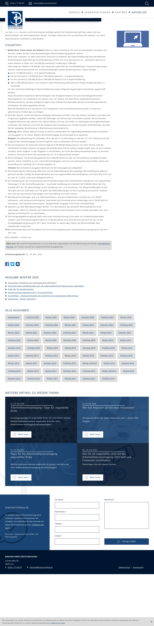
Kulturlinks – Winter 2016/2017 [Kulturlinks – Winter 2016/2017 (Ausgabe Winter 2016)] (22, 342)
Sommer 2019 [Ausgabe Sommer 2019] (14, 391)
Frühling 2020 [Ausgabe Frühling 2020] (89, 383)
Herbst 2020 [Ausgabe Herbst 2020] (50, 383)
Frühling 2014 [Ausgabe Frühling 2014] (14, 414)
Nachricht (109, 543)
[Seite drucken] (18, 307)
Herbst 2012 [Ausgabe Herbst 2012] (128, 414)
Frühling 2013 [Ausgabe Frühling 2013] (89, 414)
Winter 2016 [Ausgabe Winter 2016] (70, 399)
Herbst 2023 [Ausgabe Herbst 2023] (88, 368)
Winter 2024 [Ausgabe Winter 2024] (125, 360)
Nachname (60, 555)
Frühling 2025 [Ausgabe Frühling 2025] (107, 360)
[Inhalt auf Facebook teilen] (7, 307)
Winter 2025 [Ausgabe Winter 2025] (51, 360)
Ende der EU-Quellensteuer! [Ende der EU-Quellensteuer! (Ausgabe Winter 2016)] (21, 332)
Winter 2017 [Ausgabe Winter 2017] (127, 391)
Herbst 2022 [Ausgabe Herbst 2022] (31, 376)
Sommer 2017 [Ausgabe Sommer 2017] (32, 399)
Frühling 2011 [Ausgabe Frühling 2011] (108, 422)
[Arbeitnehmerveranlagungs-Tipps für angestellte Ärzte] (21, 477)
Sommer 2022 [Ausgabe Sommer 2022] (50, 376)
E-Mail (58, 579)
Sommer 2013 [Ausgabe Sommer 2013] (69, 414)
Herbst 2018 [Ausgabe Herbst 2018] (70, 391)
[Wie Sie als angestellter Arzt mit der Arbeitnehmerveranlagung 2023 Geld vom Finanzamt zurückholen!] (92, 520)
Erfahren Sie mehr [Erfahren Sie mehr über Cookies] (58, 623)
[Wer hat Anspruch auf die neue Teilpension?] (92, 477)
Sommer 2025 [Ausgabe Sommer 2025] (87, 360)
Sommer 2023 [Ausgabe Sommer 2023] (107, 368)
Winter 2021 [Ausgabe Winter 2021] (88, 376)
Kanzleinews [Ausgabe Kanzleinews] (13, 360)
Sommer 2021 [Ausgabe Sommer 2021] (125, 376)
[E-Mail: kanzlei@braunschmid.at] (43, 3)
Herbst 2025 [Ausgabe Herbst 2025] (69, 360)
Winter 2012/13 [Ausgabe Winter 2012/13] (109, 414)
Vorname (59, 543)
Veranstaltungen (98, 12)
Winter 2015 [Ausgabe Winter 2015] (13, 406)
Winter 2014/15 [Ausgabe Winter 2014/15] (90, 406)
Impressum (138, 611)
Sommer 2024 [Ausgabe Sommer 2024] (32, 368)
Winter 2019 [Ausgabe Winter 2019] (107, 383)
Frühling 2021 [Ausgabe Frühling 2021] (14, 383)
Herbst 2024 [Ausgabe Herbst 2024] (13, 368)
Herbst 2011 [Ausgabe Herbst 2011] (70, 422)
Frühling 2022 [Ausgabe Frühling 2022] (69, 376)
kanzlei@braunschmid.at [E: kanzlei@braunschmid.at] (41, 611)
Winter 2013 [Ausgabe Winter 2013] (32, 414)
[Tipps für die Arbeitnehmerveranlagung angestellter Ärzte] (21, 520)
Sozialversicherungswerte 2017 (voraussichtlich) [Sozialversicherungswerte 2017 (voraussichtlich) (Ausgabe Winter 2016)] (30, 336)
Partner (121, 12)
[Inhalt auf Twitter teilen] (13, 307)
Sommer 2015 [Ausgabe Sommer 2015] (50, 406)
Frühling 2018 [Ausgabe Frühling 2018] (108, 391)
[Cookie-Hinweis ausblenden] (151, 621)
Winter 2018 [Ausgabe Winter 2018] (52, 391)
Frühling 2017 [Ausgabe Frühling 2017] (51, 399)
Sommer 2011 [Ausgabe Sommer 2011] (89, 422)
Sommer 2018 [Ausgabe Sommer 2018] (89, 391)
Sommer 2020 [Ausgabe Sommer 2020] (69, 383)
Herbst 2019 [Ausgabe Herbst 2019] (125, 383)
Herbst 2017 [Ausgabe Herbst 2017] (13, 399)
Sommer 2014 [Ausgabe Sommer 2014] (128, 406)
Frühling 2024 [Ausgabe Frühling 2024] (51, 368)
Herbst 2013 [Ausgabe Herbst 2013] (50, 414)
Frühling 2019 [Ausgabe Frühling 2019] (33, 391)
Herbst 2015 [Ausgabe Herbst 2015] (31, 406)
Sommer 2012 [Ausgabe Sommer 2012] (14, 422)
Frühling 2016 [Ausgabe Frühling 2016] (126, 399)
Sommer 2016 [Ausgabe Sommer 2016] (107, 399)
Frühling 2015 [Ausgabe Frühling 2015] (69, 406)
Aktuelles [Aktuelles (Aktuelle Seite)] (139, 12)
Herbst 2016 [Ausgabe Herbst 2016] (88, 399)
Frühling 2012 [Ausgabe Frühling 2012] (33, 422)
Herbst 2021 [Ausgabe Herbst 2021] (106, 376)
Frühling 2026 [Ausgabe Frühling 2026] (32, 360)
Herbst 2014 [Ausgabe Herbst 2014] (109, 406)
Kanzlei (74, 12)
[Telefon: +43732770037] (14, 3)
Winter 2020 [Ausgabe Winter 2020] (32, 383)
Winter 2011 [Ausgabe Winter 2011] (52, 422)
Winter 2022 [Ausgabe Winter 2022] (13, 376)
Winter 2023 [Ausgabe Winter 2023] (70, 368)
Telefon (58, 567)
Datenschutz (124, 611)
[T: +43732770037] (15, 611)
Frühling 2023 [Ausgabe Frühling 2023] (126, 368)
